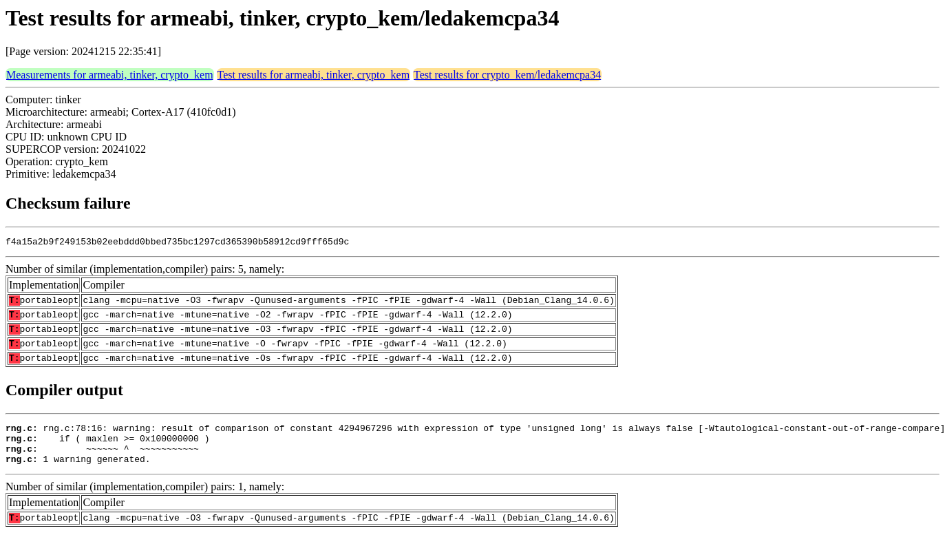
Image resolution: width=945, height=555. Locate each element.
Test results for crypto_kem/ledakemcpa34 (507, 75)
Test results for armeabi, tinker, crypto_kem (313, 75)
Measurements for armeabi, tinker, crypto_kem (109, 75)
